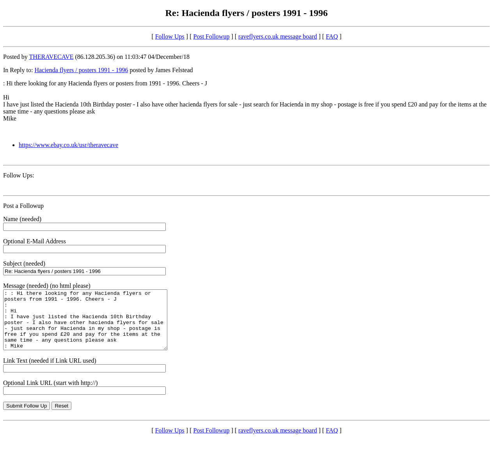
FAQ (332, 36)
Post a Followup (23, 205)
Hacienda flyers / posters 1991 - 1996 (81, 70)
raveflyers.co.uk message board (277, 36)
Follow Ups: (18, 175)
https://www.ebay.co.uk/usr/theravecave (68, 145)
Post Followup (211, 36)
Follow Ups (169, 36)
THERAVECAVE (51, 56)
